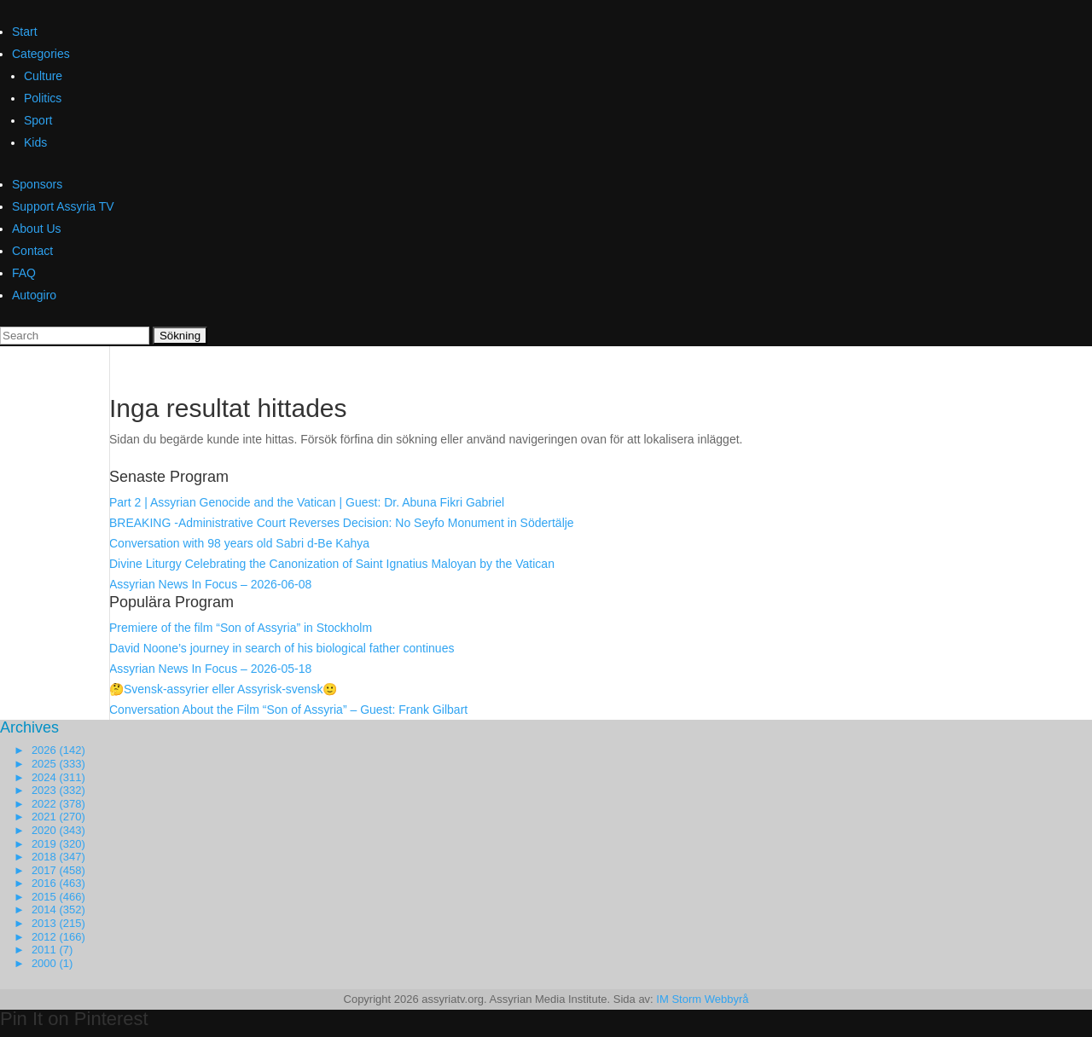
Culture (43, 76)
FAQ (24, 273)
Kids (35, 142)
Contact (32, 251)
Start (25, 31)
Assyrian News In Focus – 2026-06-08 (210, 584)
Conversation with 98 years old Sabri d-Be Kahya (239, 543)
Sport (38, 120)
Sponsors (37, 184)
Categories (41, 54)
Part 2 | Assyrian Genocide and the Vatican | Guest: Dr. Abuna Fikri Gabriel (306, 502)
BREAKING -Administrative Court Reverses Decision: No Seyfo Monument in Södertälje (341, 523)
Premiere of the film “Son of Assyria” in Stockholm (240, 627)
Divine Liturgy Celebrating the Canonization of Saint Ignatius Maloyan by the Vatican (332, 564)
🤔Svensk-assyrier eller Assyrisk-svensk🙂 (223, 689)
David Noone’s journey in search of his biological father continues (281, 648)
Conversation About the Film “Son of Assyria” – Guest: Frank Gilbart (288, 709)
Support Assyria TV (63, 206)
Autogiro (34, 295)
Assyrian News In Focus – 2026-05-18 (210, 668)
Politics (42, 98)
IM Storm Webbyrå (702, 999)
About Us (36, 228)
